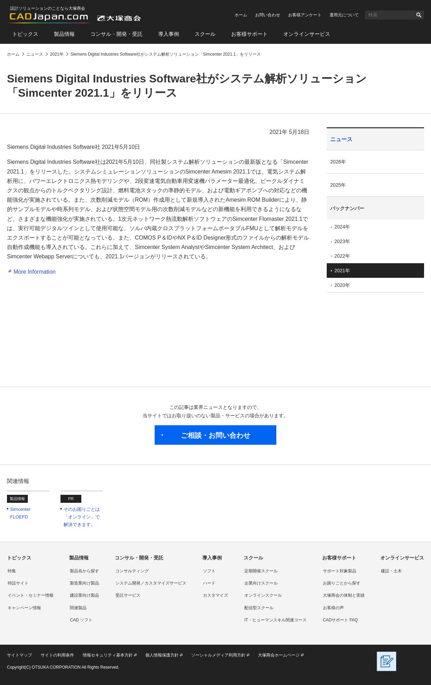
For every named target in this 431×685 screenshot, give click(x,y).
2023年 (342, 241)
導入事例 (168, 34)
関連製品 (78, 607)
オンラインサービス (306, 34)
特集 (12, 571)
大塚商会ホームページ (279, 655)
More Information (35, 272)
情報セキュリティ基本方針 (108, 655)
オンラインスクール (263, 595)
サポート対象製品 (339, 571)
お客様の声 (333, 607)
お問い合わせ (267, 15)
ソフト (209, 571)
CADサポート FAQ (340, 620)
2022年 (342, 256)
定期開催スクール (261, 571)
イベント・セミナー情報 (31, 595)
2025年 (338, 185)
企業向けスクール (261, 583)
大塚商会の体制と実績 (344, 595)
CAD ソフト (81, 620)
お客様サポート (249, 34)
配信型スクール (259, 607)
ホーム (241, 15)
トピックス (25, 34)
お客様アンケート (305, 15)
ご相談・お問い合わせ (215, 435)
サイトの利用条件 (57, 655)
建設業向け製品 (84, 595)
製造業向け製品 (84, 583)
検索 (419, 14)
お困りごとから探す (341, 583)
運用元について (344, 15)
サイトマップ (19, 655)
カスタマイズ (215, 595)
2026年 (338, 161)
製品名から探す (84, 571)
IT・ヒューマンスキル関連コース (275, 620)
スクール (205, 34)
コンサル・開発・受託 (116, 34)
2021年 (342, 270)
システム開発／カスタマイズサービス (150, 583)
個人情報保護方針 (162, 655)
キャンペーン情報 (24, 607)
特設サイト (18, 583)
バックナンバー (347, 208)
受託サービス (127, 595)
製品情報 (64, 34)
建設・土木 (391, 571)
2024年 (342, 226)
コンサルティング (132, 571)
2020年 (342, 285)
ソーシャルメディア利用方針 (218, 655)
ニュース (341, 139)
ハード (209, 583)
